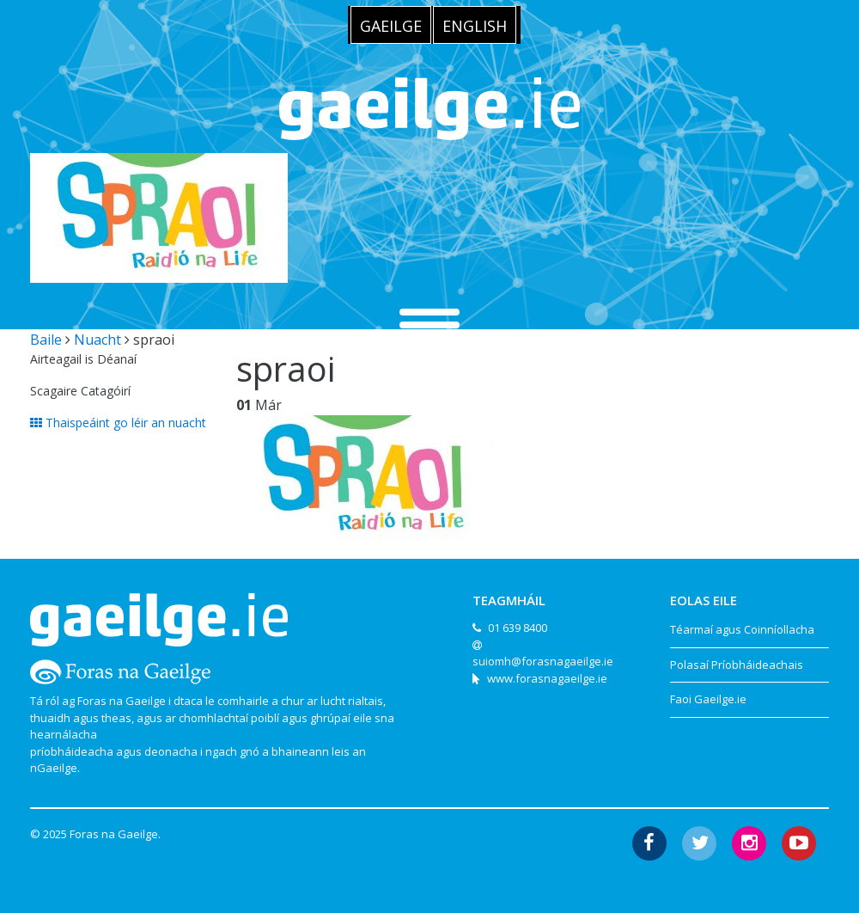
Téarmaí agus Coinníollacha (742, 629)
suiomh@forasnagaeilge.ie (542, 661)
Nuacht (97, 339)
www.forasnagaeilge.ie (547, 678)
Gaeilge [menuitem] (391, 25)
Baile (46, 339)
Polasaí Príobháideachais (736, 664)
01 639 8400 (517, 627)
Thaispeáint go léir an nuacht (118, 422)
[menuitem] (390, 25)
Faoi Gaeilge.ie (708, 699)
